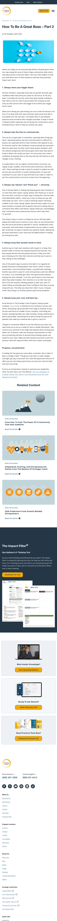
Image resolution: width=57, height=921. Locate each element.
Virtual (4, 846)
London (4, 835)
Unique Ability (6, 891)
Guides (4, 868)
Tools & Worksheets (8, 876)
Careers (4, 806)
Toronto (5, 828)
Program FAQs (7, 817)
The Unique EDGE (8, 909)
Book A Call (44, 11)
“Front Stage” (14, 306)
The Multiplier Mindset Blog (22, 20)
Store (28, 2)
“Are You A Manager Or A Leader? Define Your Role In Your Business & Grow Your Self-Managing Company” (25, 374)
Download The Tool (12, 575)
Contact (4, 809)
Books (4, 865)
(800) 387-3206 (9, 778)
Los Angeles (6, 839)
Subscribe (5, 813)
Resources (5, 20)
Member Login (19, 2)
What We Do (6, 798)
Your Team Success (8, 894)
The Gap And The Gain (9, 905)
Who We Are (6, 802)
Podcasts (5, 872)
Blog (3, 861)
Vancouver (5, 843)
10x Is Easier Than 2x (9, 902)
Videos (4, 879)
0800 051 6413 (30, 778)
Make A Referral (37, 2)
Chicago (4, 832)
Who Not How (6, 898)
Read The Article (11, 429)
